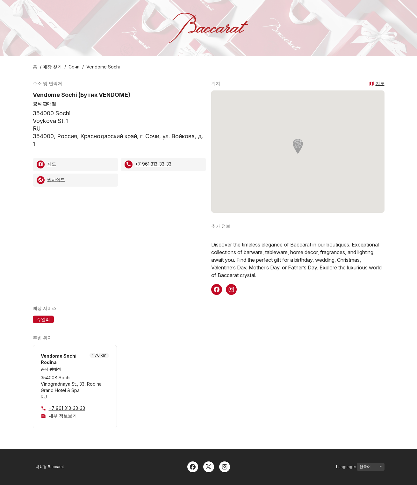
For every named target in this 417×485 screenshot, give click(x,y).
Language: (360, 467)
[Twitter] (208, 466)
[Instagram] (224, 466)
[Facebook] (192, 466)
